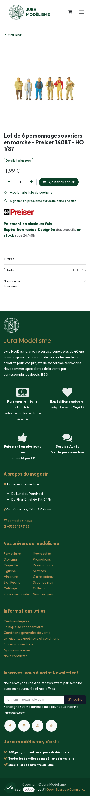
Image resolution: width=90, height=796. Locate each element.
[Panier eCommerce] (70, 11)
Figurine (10, 571)
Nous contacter (15, 656)
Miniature (11, 577)
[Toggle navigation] (81, 12)
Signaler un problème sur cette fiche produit (40, 201)
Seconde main (43, 582)
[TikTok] (51, 726)
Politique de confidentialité (24, 627)
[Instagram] (24, 726)
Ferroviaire (12, 553)
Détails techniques (18, 160)
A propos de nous (17, 650)
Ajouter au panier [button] (59, 182)
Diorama (10, 559)
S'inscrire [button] (75, 699)
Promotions (42, 559)
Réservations (43, 565)
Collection (40, 588)
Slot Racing (12, 582)
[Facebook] (10, 726)
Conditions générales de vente (27, 632)
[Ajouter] (31, 182)
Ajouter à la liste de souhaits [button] (28, 192)
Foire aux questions (18, 644)
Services (39, 571)
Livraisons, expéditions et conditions (31, 638)
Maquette (11, 565)
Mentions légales (16, 621)
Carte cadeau (43, 577)
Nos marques (43, 594)
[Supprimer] (9, 182)
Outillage (10, 588)
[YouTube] (37, 726)
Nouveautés (42, 553)
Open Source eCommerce (66, 789)
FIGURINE (13, 35)
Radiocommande (16, 594)
